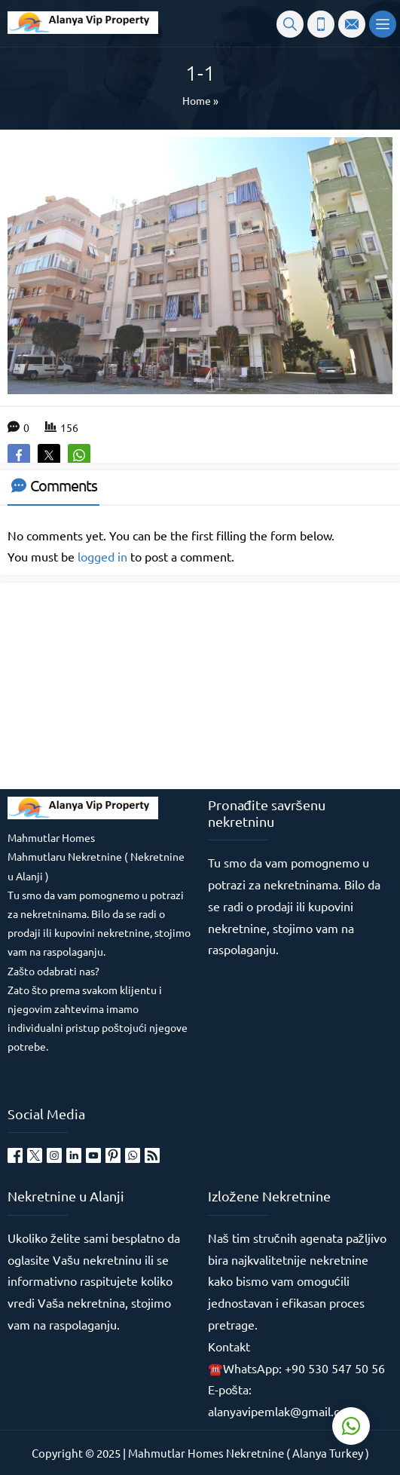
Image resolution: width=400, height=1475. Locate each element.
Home (196, 100)
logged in (102, 556)
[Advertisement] (121, 684)
